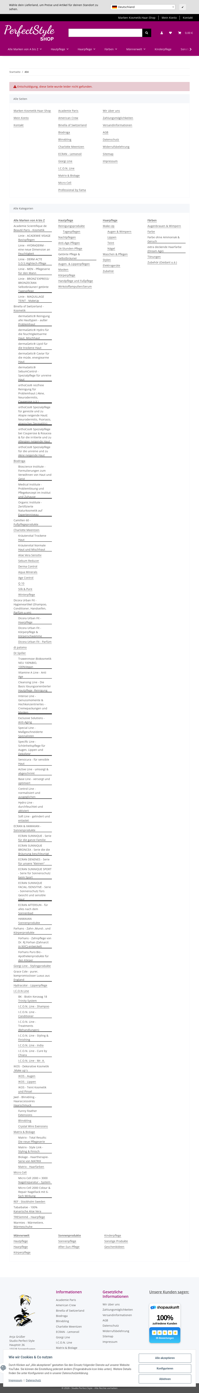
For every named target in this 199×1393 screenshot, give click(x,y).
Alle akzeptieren (164, 1358)
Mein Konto (169, 17)
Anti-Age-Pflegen (69, 243)
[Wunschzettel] (170, 33)
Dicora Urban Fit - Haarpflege (29, 620)
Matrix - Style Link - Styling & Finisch (30, 1149)
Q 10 (21, 583)
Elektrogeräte (111, 265)
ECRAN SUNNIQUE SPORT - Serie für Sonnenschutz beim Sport (34, 873)
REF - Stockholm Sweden (29, 1201)
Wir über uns (111, 111)
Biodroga (64, 132)
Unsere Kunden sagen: (169, 1292)
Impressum (16, 1380)
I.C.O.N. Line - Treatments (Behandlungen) (28, 1026)
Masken (63, 269)
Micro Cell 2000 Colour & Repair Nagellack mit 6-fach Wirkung (34, 1192)
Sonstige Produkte (116, 1241)
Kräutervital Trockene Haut (32, 538)
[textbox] (143, 7)
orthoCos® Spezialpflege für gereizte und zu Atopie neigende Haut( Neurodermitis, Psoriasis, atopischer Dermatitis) (34, 415)
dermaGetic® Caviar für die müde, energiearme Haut (33, 357)
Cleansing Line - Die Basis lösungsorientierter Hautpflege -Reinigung (34, 686)
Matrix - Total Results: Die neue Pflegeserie (32, 1139)
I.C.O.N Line (21, 991)
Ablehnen (164, 1379)
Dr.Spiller (20, 653)
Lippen (111, 237)
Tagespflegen (71, 231)
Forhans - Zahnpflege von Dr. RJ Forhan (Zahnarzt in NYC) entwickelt (34, 942)
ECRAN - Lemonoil (70, 154)
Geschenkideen (114, 1247)
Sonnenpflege (67, 1241)
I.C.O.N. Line (66, 168)
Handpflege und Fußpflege (75, 281)
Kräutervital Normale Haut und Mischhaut (32, 547)
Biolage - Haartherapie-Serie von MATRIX (33, 1159)
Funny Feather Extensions (27, 1113)
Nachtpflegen (67, 237)
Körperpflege (66, 275)
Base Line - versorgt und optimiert (34, 781)
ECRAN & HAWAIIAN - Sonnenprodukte (27, 828)
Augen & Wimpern (119, 231)
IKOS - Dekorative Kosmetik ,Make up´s (31, 1068)
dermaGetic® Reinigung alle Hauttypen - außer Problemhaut (34, 320)
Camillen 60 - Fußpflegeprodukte (26, 522)
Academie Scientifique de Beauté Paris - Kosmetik (30, 228)
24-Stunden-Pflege (70, 248)
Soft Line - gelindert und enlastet (34, 818)
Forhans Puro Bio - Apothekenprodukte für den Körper (33, 956)
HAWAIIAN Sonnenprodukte (29, 921)
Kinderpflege (112, 1235)
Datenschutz (34, 1380)
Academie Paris (68, 111)
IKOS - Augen (26, 1076)
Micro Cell (64, 183)
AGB (105, 132)
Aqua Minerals (27, 572)
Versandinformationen (117, 125)
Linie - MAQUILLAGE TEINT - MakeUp (31, 299)
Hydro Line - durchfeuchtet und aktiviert (30, 807)
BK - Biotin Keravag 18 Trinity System (32, 999)
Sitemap (108, 154)
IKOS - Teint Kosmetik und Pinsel (32, 1089)
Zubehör (108, 271)
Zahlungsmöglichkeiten (118, 118)
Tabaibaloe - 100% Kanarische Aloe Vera (27, 1209)
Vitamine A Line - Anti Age (32, 674)
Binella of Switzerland (72, 125)
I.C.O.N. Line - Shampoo (33, 1006)
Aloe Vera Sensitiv (29, 555)
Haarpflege (21, 1247)
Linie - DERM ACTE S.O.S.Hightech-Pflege (32, 261)
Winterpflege (26, 594)
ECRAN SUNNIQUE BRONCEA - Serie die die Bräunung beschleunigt (34, 850)
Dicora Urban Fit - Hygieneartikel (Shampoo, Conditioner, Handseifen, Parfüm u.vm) (30, 606)
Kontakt (188, 17)
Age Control (25, 578)
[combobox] (142, 7)
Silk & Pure (25, 589)
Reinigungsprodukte (71, 226)
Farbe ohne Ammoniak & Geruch (164, 239)
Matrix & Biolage (69, 175)
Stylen (107, 260)
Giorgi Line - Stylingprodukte (32, 966)
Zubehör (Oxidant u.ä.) (162, 262)
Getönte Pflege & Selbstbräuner (69, 256)
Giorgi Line (65, 161)
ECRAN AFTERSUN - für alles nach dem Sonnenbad (33, 909)
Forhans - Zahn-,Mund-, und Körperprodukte (32, 930)
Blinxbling (64, 139)
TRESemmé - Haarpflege (29, 1217)
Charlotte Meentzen (71, 147)
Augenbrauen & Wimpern (164, 226)
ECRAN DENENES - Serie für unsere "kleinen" (34, 861)
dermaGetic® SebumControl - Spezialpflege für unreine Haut (34, 373)
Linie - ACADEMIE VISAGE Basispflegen (34, 238)
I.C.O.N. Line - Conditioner (27, 1014)
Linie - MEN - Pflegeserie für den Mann (34, 271)
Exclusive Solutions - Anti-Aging (31, 720)
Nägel (111, 248)
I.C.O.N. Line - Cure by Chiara (32, 1053)
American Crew (68, 118)
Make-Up (108, 226)
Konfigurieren (164, 1369)
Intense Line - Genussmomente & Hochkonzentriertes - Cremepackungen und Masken (32, 704)
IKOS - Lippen (27, 1081)
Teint (110, 243)
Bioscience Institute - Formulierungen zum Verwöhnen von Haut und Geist (34, 473)
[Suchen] (105, 33)
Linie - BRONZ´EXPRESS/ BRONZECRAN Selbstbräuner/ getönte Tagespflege (33, 285)
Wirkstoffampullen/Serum (75, 286)
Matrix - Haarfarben (31, 1167)
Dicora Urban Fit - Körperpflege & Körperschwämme (30, 632)
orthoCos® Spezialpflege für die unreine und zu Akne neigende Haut (34, 451)
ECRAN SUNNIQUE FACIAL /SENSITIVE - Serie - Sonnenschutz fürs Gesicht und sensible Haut (34, 891)
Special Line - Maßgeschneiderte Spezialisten (30, 732)
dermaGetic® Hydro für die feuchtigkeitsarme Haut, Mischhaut (33, 334)
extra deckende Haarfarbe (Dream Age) (165, 249)
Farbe (151, 231)
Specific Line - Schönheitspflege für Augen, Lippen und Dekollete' (31, 748)
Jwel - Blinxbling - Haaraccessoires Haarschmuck (25, 1101)
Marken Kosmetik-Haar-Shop (136, 17)
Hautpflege (21, 1241)
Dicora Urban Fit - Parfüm (34, 642)
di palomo (20, 647)
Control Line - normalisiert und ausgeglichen (29, 793)
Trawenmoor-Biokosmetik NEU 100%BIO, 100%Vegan (34, 663)
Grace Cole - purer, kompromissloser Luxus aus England (32, 975)
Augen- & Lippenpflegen (74, 264)
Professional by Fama (72, 190)
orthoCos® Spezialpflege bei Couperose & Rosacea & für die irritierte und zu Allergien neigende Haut (34, 435)
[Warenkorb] (185, 33)
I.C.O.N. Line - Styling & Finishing (33, 1037)
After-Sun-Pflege (68, 1247)
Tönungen (154, 257)
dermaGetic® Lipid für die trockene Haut (33, 346)
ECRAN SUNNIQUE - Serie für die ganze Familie (34, 838)
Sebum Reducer (28, 561)
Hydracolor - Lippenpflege (30, 985)
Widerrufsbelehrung (116, 147)
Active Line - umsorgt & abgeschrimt (33, 771)
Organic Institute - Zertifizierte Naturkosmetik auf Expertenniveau (30, 508)
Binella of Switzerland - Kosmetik (29, 308)
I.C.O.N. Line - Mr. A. (31, 1060)
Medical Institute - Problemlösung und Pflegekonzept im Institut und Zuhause (34, 491)
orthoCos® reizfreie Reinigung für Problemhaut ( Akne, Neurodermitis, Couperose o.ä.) (31, 393)
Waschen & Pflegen (115, 254)
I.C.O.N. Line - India (31, 1045)
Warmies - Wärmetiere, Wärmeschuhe (29, 1225)
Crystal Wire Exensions (33, 1126)
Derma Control (27, 566)
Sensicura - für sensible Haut (33, 761)
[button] (161, 33)
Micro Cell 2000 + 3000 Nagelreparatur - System (34, 1180)
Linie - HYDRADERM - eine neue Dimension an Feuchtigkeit (34, 249)
